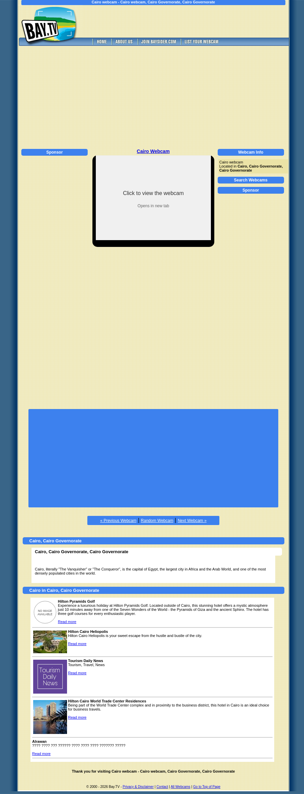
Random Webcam (157, 520)
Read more (67, 622)
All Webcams (180, 787)
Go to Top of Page (206, 787)
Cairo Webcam (153, 151)
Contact (162, 787)
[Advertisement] (190, 21)
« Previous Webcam (118, 520)
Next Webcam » (192, 520)
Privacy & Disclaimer (138, 787)
